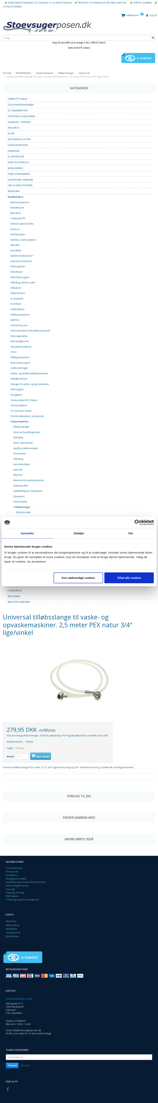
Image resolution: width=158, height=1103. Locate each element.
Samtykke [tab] (27, 533)
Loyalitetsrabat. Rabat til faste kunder (26, 881)
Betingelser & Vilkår (16, 878)
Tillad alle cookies (129, 577)
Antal (10, 756)
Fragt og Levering (15, 892)
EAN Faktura (12, 896)
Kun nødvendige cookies (78, 577)
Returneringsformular (17, 885)
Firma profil (12, 871)
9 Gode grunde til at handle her (22, 899)
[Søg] (153, 38)
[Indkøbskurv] (132, 15)
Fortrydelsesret (14, 867)
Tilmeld (12, 1065)
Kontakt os (11, 875)
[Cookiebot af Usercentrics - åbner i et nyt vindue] (137, 522)
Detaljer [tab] (79, 533)
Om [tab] (130, 533)
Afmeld (25, 1065)
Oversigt (10, 889)
